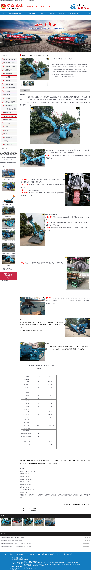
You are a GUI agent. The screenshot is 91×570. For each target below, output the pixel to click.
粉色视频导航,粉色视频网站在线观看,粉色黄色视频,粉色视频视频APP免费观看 (17, 0)
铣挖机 (6, 134)
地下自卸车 (7, 141)
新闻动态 (4, 17)
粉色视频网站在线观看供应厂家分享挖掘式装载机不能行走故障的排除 (16, 546)
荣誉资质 (61, 13)
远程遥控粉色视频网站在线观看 (10, 63)
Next (47, 82)
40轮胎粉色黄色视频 (9, 66)
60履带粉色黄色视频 (9, 87)
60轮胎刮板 (7, 77)
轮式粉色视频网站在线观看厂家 (42, 495)
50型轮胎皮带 (8, 70)
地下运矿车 (7, 123)
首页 (3, 13)
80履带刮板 (7, 98)
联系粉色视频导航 (73, 13)
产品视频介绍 (31, 13)
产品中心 (35, 55)
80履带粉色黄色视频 (9, 102)
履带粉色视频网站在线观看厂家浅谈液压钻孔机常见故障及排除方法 (16, 543)
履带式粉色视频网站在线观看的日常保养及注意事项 (12, 537)
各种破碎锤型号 (8, 137)
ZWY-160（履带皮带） (30, 510)
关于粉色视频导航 (16, 17)
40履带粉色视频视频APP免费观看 (9, 60)
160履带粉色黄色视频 (10, 116)
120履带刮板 (7, 112)
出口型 (6, 126)
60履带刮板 (7, 80)
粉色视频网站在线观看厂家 (27, 495)
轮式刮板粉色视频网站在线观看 (59, 495)
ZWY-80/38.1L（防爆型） (31, 508)
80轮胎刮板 (7, 94)
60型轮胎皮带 (8, 91)
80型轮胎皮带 (8, 105)
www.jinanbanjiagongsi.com (77, 504)
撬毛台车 (6, 130)
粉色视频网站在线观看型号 (16, 13)
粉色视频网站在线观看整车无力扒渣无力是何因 (11, 540)
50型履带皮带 (8, 73)
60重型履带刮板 (8, 84)
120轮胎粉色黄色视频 (10, 109)
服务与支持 (51, 13)
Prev (21, 82)
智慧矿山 (41, 13)
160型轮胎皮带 (8, 119)
